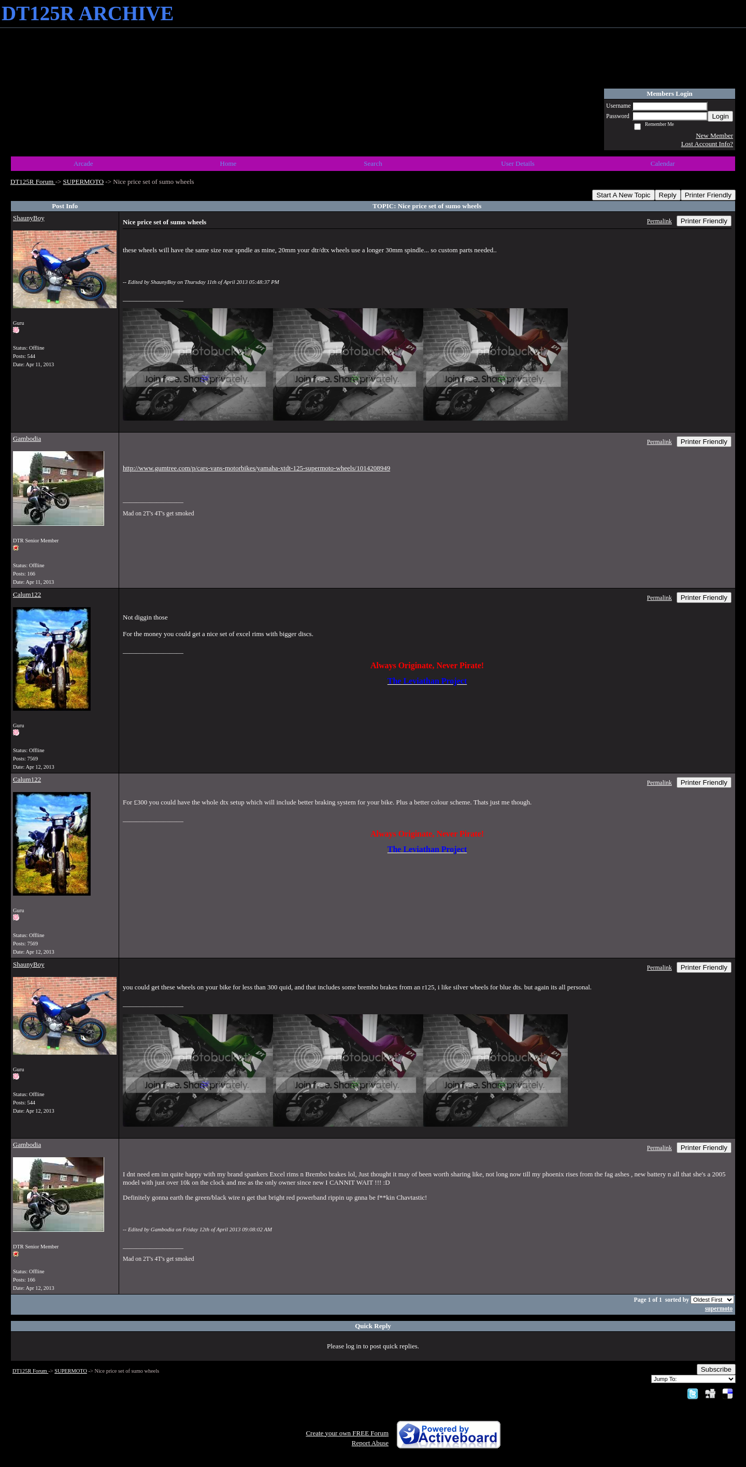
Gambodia (27, 438)
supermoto (719, 1308)
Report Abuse (370, 1443)
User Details (518, 163)
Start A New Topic (623, 195)
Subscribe (716, 1369)
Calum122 (27, 594)
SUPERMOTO (83, 181)
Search (373, 163)
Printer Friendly (708, 195)
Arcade (83, 163)
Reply (668, 195)
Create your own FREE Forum (347, 1433)
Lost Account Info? (707, 144)
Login (720, 116)
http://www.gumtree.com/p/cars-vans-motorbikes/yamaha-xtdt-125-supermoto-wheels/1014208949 (256, 468)
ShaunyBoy (29, 218)
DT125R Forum (32, 181)
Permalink (659, 221)
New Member (714, 135)
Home (228, 163)
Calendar (663, 163)
